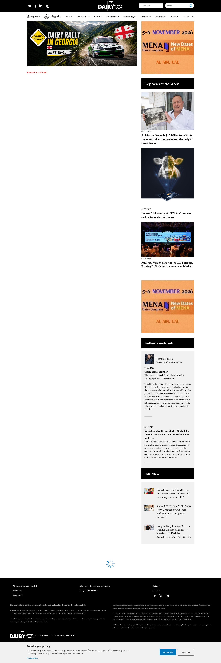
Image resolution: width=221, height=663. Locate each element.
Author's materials (158, 343)
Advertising (188, 16)
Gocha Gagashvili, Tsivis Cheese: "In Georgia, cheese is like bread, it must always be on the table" (173, 493)
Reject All (185, 652)
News (67, 16)
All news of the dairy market (25, 586)
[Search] (176, 5)
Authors (156, 586)
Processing (112, 16)
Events (173, 16)
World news (18, 590)
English (32, 16)
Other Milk (82, 16)
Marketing (129, 16)
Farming (98, 16)
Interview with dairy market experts (95, 586)
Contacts (156, 590)
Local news (17, 595)
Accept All (168, 652)
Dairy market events (88, 590)
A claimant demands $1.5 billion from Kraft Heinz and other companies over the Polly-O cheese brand (166, 139)
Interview (160, 16)
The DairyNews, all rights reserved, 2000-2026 (42, 635)
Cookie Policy (32, 658)
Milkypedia (52, 16)
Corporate (145, 16)
